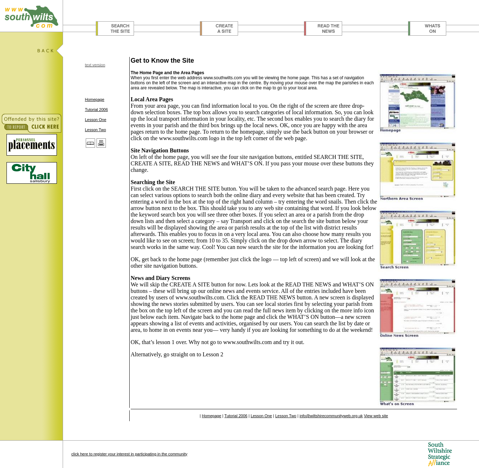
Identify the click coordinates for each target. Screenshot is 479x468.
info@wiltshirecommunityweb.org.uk (331, 416)
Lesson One (95, 119)
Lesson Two (95, 130)
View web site (376, 416)
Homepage (94, 99)
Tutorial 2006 (96, 109)
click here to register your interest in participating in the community (129, 454)
